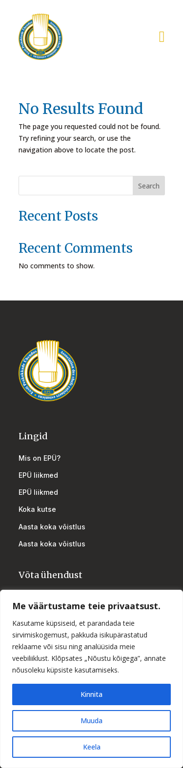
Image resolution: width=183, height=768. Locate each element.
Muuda (91, 720)
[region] (91, 679)
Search (149, 185)
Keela (92, 746)
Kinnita (91, 694)
